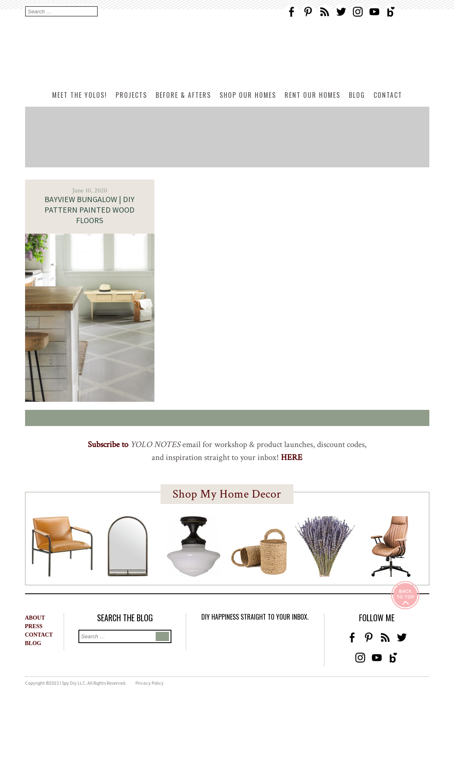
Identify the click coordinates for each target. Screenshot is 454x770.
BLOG (33, 643)
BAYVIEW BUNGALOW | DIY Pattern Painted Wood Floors (89, 209)
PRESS (34, 626)
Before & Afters (183, 95)
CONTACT (39, 635)
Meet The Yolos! (79, 95)
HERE (291, 457)
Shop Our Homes (248, 95)
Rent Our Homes (312, 95)
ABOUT (35, 618)
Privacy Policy (149, 683)
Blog (357, 95)
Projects (131, 95)
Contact (388, 95)
